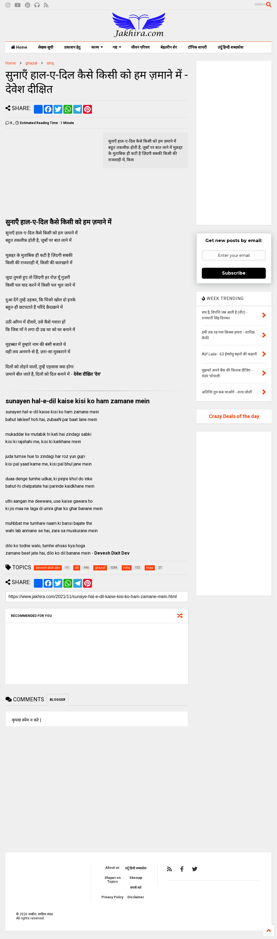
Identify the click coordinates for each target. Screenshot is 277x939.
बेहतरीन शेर (169, 47)
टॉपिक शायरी (197, 47)
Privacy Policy (112, 897)
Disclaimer (135, 897)
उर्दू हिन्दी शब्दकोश (230, 47)
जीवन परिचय (140, 47)
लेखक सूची (45, 47)
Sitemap (135, 878)
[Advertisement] (51, 171)
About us (112, 868)
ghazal (31, 63)
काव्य (97, 47)
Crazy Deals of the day (234, 416)
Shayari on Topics (112, 880)
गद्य (117, 47)
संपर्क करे (135, 888)
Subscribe (234, 273)
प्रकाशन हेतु (72, 47)
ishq (50, 63)
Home (19, 47)
